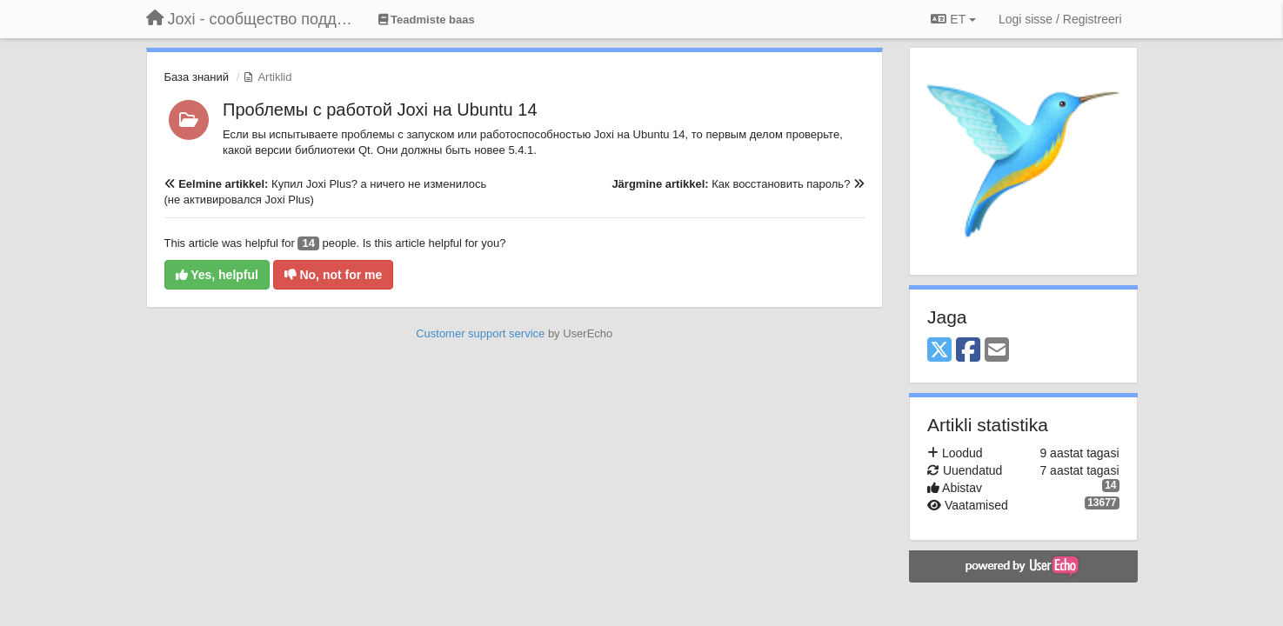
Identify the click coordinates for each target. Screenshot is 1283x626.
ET (953, 19)
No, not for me (333, 275)
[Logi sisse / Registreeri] (1060, 19)
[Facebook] (968, 351)
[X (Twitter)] (939, 351)
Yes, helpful (217, 275)
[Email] (997, 351)
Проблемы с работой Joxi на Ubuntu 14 (380, 109)
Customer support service (480, 333)
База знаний (197, 76)
